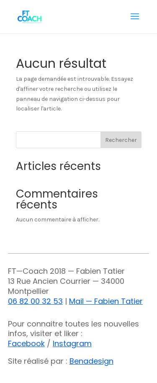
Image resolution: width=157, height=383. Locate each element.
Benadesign (91, 361)
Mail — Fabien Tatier (106, 301)
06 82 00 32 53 (35, 301)
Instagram (72, 343)
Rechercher (121, 140)
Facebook (26, 343)
